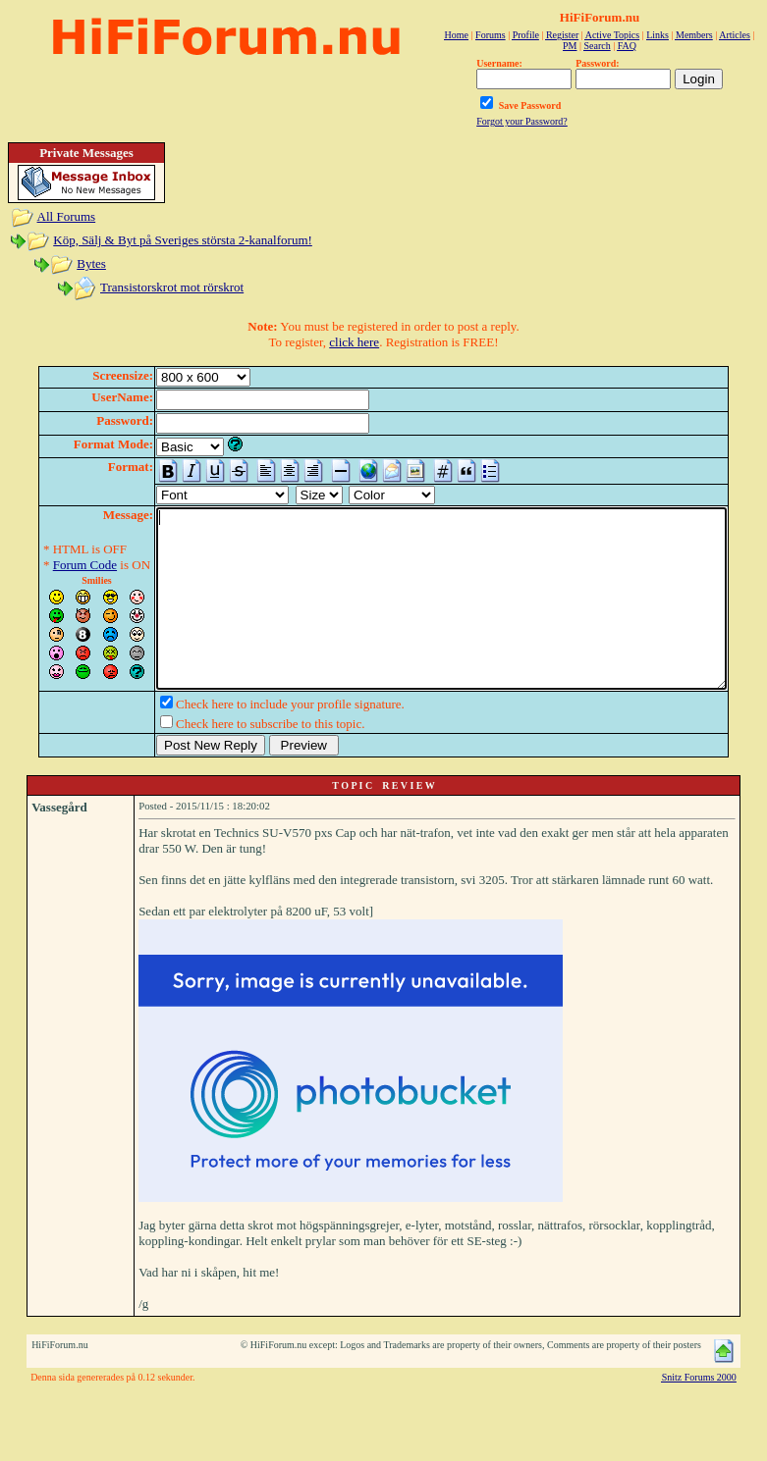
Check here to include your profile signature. (259, 739)
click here (354, 342)
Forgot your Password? (522, 121)
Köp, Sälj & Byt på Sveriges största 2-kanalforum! (182, 240)
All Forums (66, 216)
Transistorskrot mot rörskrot (172, 287)
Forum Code (54, 564)
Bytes (91, 263)
